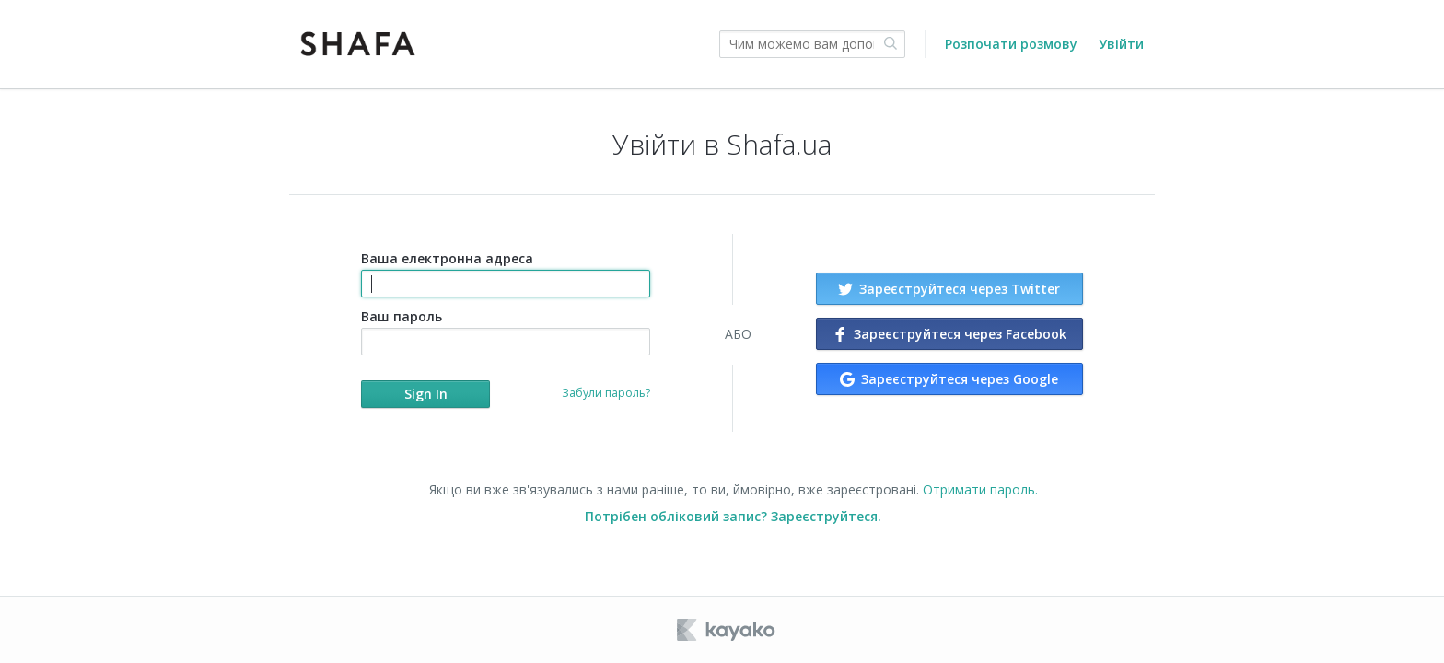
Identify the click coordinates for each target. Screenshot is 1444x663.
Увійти (1121, 43)
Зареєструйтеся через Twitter (949, 288)
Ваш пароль (505, 331)
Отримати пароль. (980, 489)
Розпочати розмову (1011, 43)
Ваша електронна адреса (505, 273)
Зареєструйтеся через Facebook (949, 334)
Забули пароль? (606, 393)
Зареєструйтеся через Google (949, 379)
